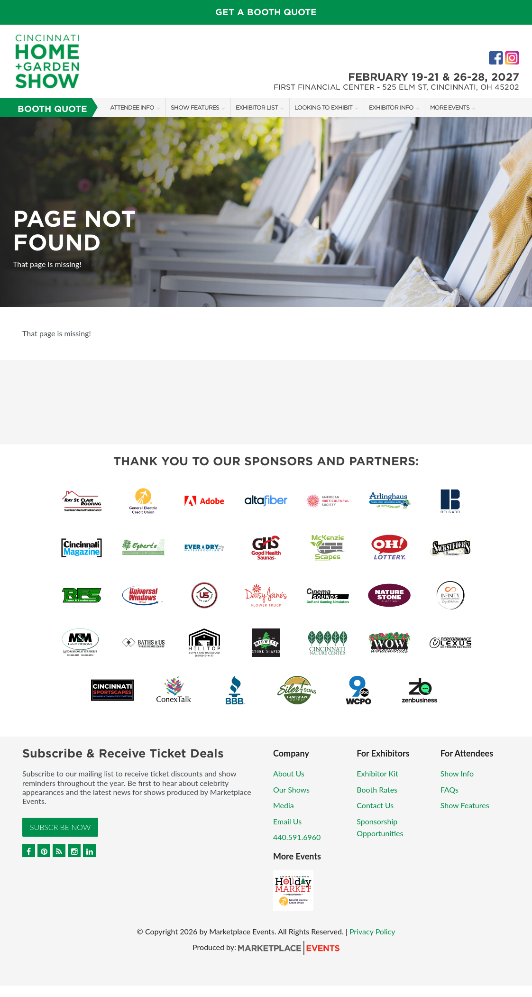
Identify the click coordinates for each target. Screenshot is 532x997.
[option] (266, 212)
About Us (288, 773)
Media (283, 805)
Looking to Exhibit (323, 107)
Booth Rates (377, 789)
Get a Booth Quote (266, 12)
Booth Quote (52, 109)
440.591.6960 (297, 836)
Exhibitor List (257, 107)
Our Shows (291, 789)
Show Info (457, 773)
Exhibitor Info (391, 107)
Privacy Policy (372, 931)
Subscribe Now (60, 826)
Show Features (195, 107)
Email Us (287, 821)
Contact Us (375, 805)
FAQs (449, 789)
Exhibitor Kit (377, 773)
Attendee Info (132, 107)
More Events (449, 107)
